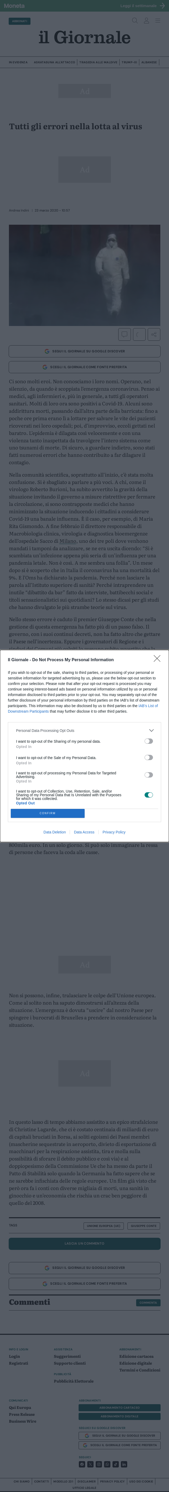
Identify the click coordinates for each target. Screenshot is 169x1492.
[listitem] (84, 730)
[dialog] (84, 746)
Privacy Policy (114, 832)
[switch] (149, 741)
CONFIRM (48, 813)
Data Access (84, 832)
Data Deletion (55, 832)
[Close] (159, 660)
